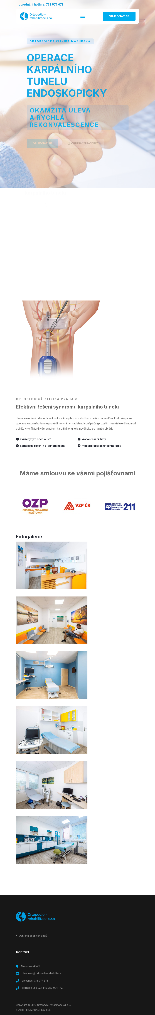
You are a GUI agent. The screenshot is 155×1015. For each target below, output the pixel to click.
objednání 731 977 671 (35, 980)
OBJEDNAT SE (119, 16)
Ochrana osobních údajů (33, 935)
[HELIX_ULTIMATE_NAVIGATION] (82, 16)
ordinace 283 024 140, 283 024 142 (42, 987)
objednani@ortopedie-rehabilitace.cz (43, 973)
